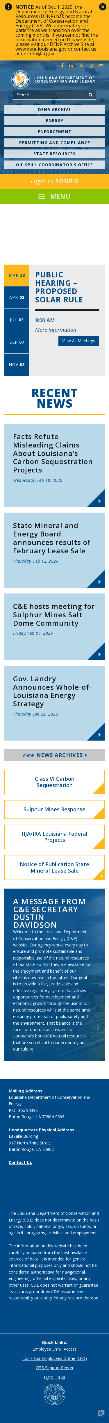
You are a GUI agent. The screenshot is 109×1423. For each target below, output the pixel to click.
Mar (17, 275)
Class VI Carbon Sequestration (54, 782)
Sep (17, 342)
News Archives (54, 754)
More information (55, 329)
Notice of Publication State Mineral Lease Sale (61, 870)
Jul (17, 319)
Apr (17, 297)
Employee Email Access (55, 1349)
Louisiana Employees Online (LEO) (54, 1358)
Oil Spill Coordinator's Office (54, 164)
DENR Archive (54, 109)
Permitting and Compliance (54, 142)
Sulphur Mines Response (54, 809)
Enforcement (55, 131)
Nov (17, 364)
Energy (54, 120)
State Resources (54, 153)
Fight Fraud (54, 1377)
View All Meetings (78, 340)
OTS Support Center (55, 1367)
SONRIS (54, 181)
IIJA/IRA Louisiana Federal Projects (54, 837)
